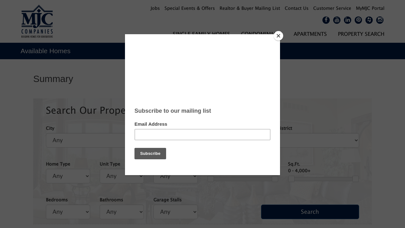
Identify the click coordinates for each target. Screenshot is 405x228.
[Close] (278, 36)
